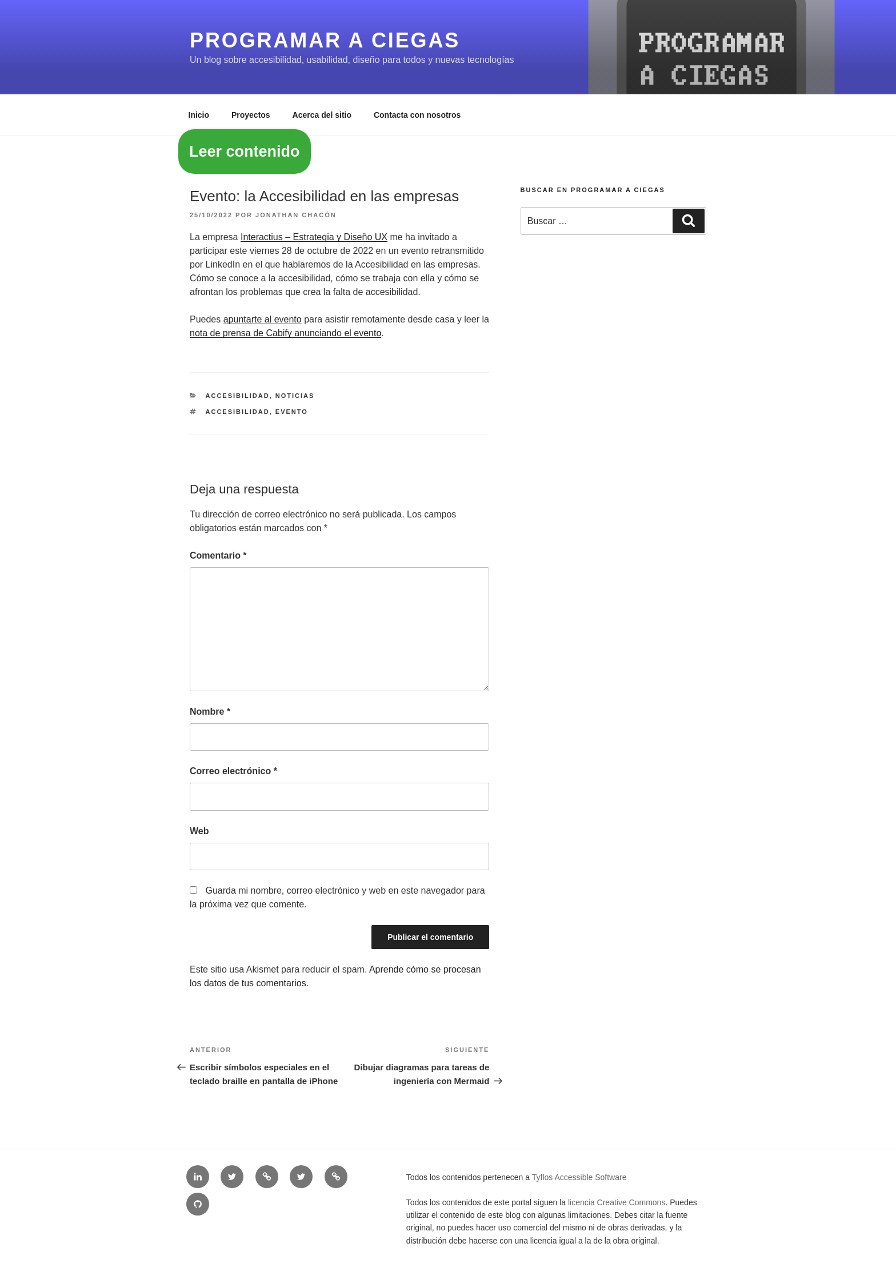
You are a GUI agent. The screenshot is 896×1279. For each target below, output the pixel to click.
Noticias (295, 395)
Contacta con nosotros (417, 114)
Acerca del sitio (322, 114)
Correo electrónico (233, 771)
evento (291, 411)
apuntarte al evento (262, 319)
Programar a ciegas (325, 40)
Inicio (199, 114)
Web (199, 831)
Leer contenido (244, 151)
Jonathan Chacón (296, 215)
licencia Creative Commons (616, 1202)
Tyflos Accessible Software (579, 1177)
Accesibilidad (238, 395)
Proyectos (250, 114)
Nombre (210, 711)
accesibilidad (238, 411)
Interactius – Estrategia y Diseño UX (314, 237)
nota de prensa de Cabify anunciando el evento (285, 333)
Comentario (218, 555)
